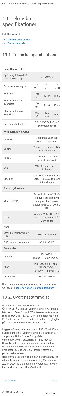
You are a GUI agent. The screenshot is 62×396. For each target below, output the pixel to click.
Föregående (10, 380)
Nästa (55, 380)
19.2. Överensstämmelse (14, 43)
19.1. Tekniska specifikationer (16, 39)
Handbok (14, 3)
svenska (50, 393)
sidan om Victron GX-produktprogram (34, 288)
